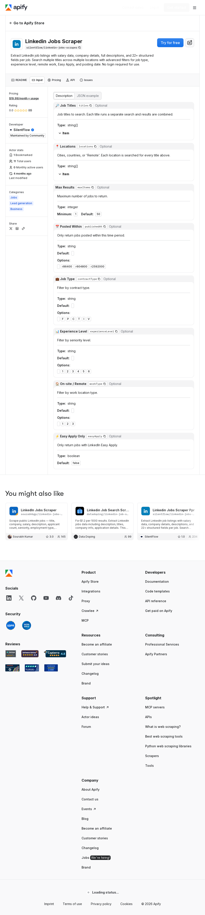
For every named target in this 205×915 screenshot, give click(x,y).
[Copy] (53, 47)
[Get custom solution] (132, 8)
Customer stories (95, 415)
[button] (109, 333)
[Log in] (154, 8)
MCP (85, 381)
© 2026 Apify (151, 665)
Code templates (157, 352)
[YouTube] (46, 359)
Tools (149, 527)
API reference (155, 362)
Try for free (170, 42)
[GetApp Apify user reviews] (10, 414)
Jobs (96, 619)
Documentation (157, 342)
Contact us (90, 560)
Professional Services (162, 405)
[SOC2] (26, 386)
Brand (86, 444)
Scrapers (152, 517)
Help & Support (95, 468)
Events (89, 570)
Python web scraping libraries (168, 507)
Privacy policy (101, 665)
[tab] (19, 80)
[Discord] (58, 359)
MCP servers (155, 468)
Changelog (90, 434)
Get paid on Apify (158, 372)
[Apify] (16, 7)
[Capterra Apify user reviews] (55, 414)
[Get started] (176, 7)
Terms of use (72, 665)
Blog (85, 580)
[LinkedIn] (8, 359)
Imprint (49, 665)
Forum (86, 488)
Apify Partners (156, 415)
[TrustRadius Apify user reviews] (32, 429)
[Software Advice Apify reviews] (30, 414)
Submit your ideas (95, 425)
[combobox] (189, 42)
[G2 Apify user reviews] (12, 429)
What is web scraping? (163, 488)
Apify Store (90, 342)
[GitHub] (33, 359)
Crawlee (90, 372)
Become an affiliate (97, 405)
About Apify (91, 550)
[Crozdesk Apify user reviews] (51, 429)
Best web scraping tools (164, 497)
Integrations (91, 352)
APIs (148, 478)
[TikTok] (70, 359)
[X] (21, 359)
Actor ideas (90, 478)
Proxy (86, 362)
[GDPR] (10, 386)
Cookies (126, 665)
